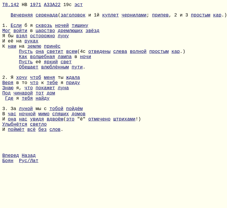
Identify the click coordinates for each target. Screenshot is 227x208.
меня (49, 94)
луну (63, 43)
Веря (7, 101)
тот (40, 113)
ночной (27, 139)
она (40, 63)
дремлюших (70, 37)
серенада (47, 18)
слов (54, 158)
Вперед (10, 190)
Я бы (9, 43)
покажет (45, 107)
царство (45, 37)
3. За (10, 132)
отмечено (99, 145)
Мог (6, 37)
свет (66, 75)
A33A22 (52, 5)
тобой (56, 132)
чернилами (134, 18)
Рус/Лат (28, 196)
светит (55, 63)
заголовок (73, 18)
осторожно (42, 43)
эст (79, 5)
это (70, 145)
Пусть (26, 63)
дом (51, 113)
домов (78, 139)
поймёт (16, 158)
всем (71, 63)
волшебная (42, 69)
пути (77, 82)
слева (120, 63)
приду (73, 101)
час (12, 139)
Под (6, 113)
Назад (29, 190)
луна (63, 107)
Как (23, 69)
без (42, 158)
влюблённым (55, 82)
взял (21, 43)
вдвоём (55, 145)
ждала (73, 94)
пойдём (74, 132)
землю (34, 56)
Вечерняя (22, 18)
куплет (110, 18)
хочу (21, 94)
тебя (27, 120)
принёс (52, 56)
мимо (43, 139)
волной (138, 63)
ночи (85, 69)
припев (160, 18)
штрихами (124, 145)
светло (38, 151)
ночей (62, 31)
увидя (37, 145)
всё (31, 158)
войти (20, 37)
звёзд (92, 37)
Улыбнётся (14, 151)
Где (9, 120)
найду (42, 120)
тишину (80, 31)
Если (16, 31)
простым (200, 18)
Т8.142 (10, 5)
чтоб (35, 94)
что (34, 101)
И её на (13, 50)
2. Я (9, 94)
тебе (52, 101)
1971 (35, 5)
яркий (51, 75)
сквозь (44, 31)
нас (23, 145)
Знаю (7, 107)
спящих (60, 139)
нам (12, 56)
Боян (7, 196)
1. (6, 31)
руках (31, 50)
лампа (65, 69)
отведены (99, 63)
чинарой (23, 113)
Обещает (28, 82)
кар (217, 18)
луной (26, 132)
